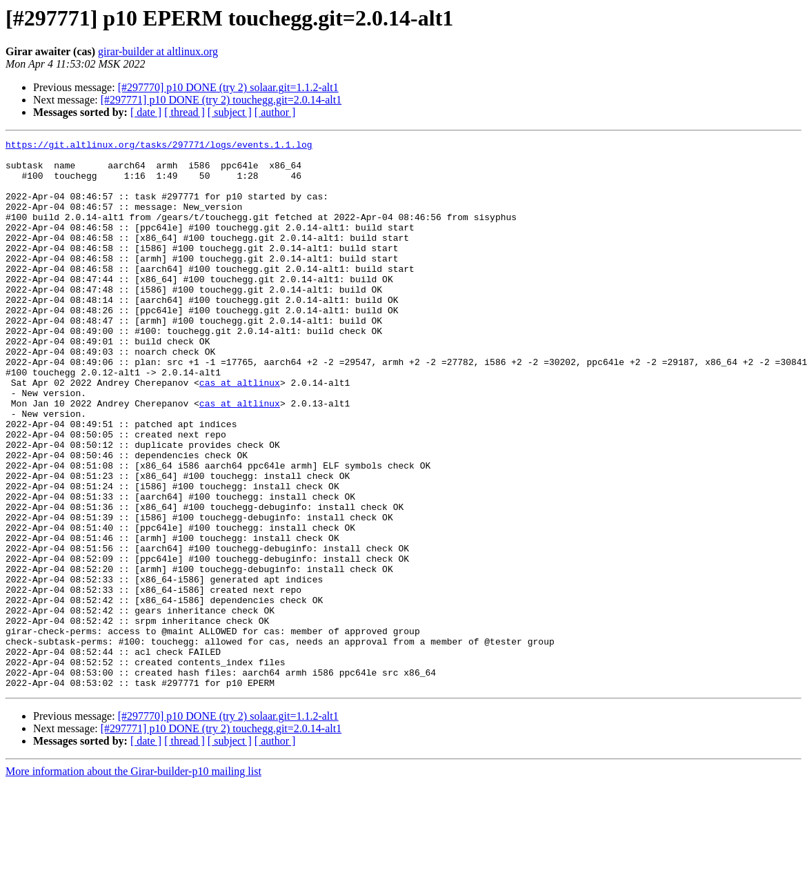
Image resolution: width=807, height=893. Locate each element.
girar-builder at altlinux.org (158, 51)
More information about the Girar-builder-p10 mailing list (133, 881)
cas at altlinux (239, 432)
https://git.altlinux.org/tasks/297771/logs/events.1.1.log (159, 146)
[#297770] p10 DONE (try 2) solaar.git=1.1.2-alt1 (228, 87)
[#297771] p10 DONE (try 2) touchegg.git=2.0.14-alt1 (221, 100)
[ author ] (275, 112)
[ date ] (145, 112)
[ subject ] (230, 112)
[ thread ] (184, 112)
